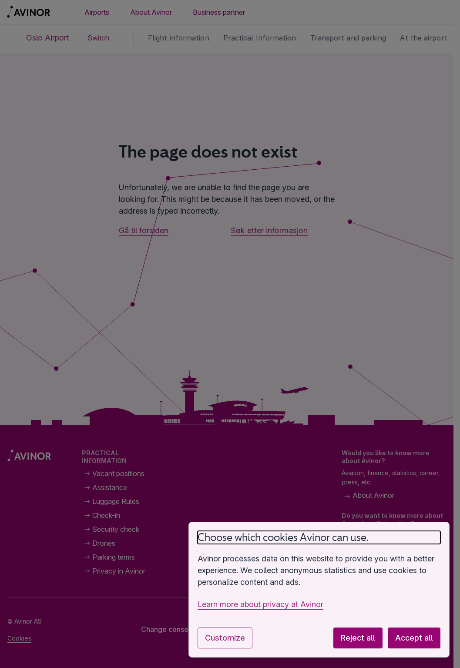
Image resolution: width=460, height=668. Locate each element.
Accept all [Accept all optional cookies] (414, 637)
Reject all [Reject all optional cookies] (358, 637)
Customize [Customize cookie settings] (225, 637)
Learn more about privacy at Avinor (260, 604)
